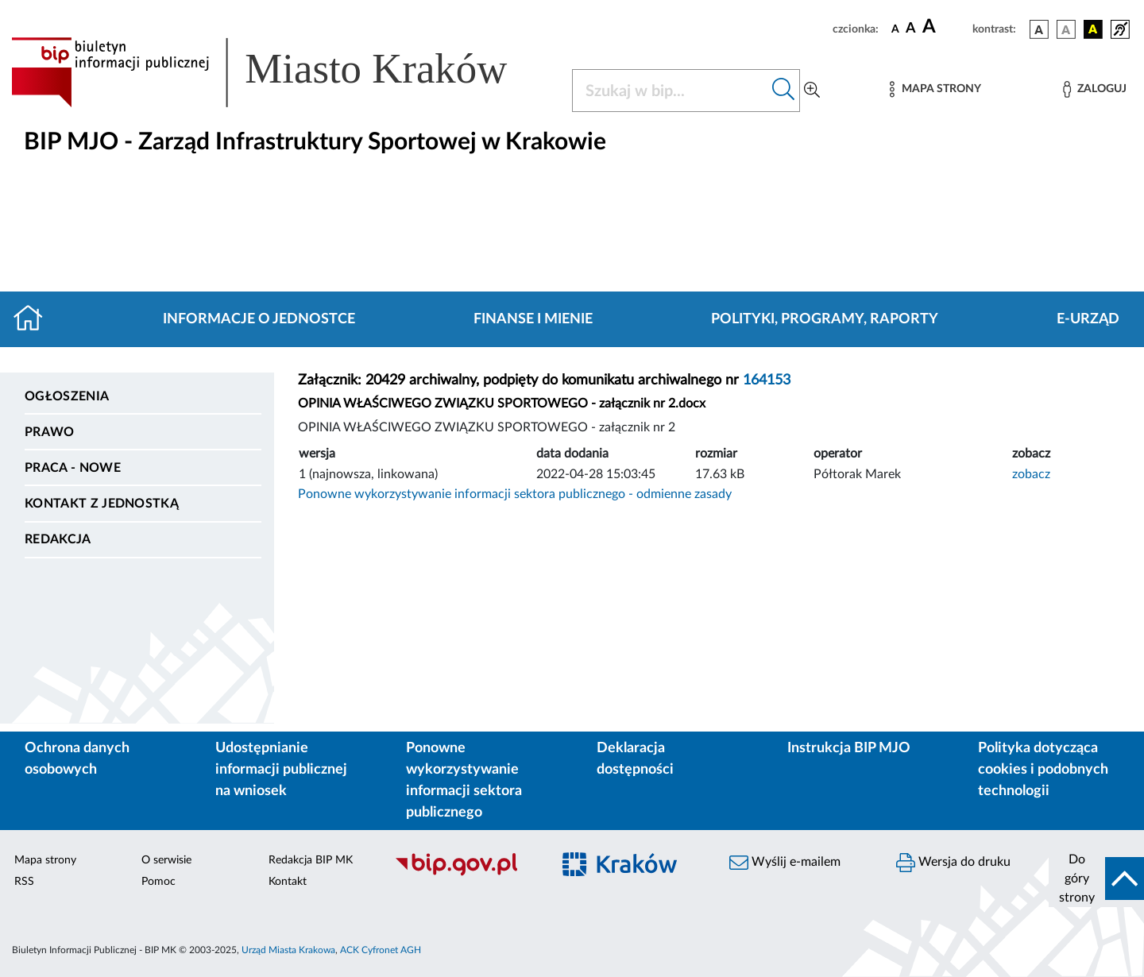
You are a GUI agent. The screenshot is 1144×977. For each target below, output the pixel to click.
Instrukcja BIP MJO (848, 748)
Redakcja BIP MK (311, 860)
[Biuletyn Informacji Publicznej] (464, 874)
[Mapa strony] (935, 89)
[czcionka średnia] (911, 29)
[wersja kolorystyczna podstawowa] (1039, 29)
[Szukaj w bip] (783, 90)
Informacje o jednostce (259, 319)
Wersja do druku (953, 862)
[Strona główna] (34, 319)
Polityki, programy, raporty (824, 319)
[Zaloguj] (1095, 89)
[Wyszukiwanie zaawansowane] (812, 90)
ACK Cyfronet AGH (380, 950)
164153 (766, 380)
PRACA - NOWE (73, 467)
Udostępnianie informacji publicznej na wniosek (281, 769)
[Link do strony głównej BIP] (282, 72)
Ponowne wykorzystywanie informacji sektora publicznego (464, 780)
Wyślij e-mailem (785, 862)
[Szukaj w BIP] (670, 90)
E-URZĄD (1088, 319)
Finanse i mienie (533, 319)
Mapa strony (45, 860)
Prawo (50, 432)
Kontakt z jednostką (102, 503)
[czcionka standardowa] (895, 28)
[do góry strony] (1096, 878)
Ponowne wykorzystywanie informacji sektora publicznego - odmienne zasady (515, 494)
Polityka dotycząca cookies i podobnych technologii (1043, 769)
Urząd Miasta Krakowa (288, 950)
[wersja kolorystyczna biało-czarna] (1066, 29)
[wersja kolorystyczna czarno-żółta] (1093, 29)
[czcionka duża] (945, 27)
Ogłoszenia (67, 396)
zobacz (1031, 474)
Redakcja (58, 539)
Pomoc (158, 881)
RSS (24, 881)
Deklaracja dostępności (635, 759)
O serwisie (166, 860)
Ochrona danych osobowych (77, 759)
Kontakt (288, 881)
